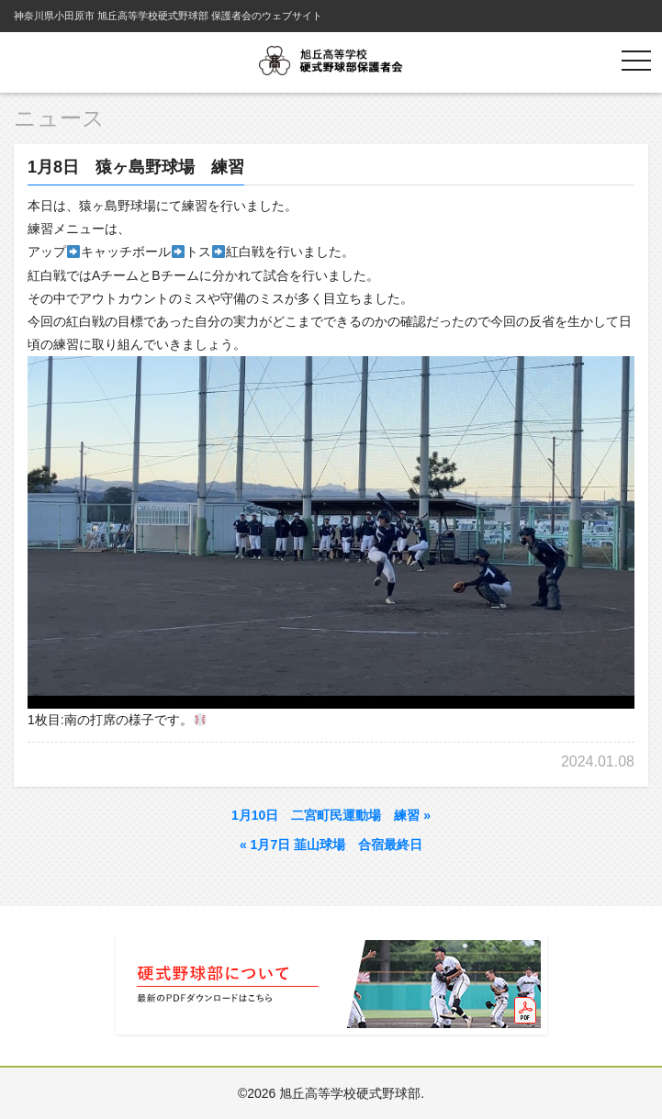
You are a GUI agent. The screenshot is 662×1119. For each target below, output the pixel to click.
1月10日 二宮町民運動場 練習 (331, 815)
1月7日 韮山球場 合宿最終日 (331, 844)
